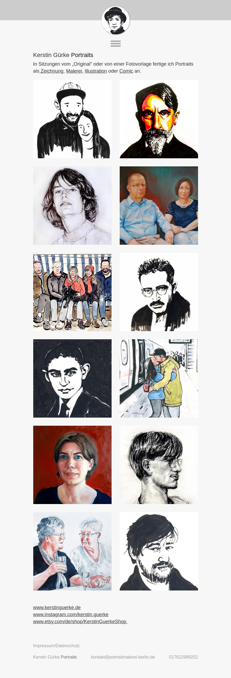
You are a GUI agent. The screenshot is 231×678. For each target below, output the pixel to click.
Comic (126, 71)
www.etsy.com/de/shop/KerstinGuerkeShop (80, 621)
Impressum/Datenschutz (56, 645)
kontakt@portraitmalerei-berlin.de (123, 657)
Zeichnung (51, 71)
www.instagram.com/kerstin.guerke (71, 614)
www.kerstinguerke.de (57, 607)
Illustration (96, 71)
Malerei (74, 71)
